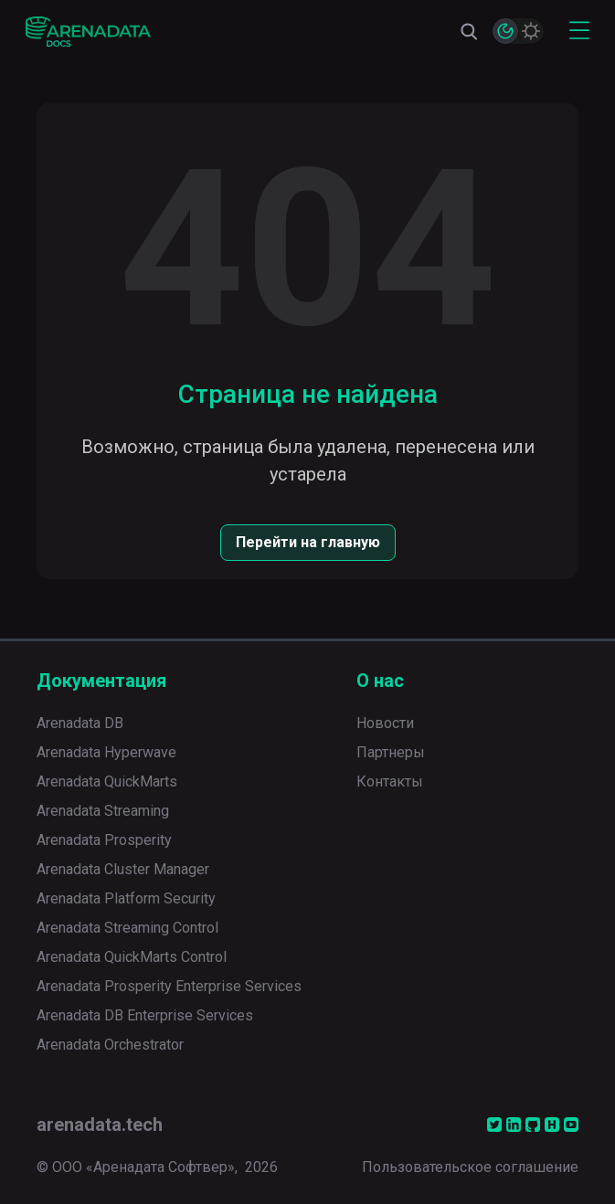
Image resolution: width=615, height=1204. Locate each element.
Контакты (389, 781)
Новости (385, 723)
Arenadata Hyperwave (106, 752)
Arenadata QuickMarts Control (132, 957)
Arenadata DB (80, 723)
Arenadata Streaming (103, 810)
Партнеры (390, 752)
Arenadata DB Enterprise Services (145, 1015)
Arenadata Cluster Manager (123, 869)
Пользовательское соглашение (470, 1167)
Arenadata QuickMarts (107, 781)
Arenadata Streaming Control (127, 927)
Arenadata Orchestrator (110, 1044)
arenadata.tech (100, 1124)
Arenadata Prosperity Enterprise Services (169, 986)
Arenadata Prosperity (104, 840)
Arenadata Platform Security (126, 898)
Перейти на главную (308, 542)
